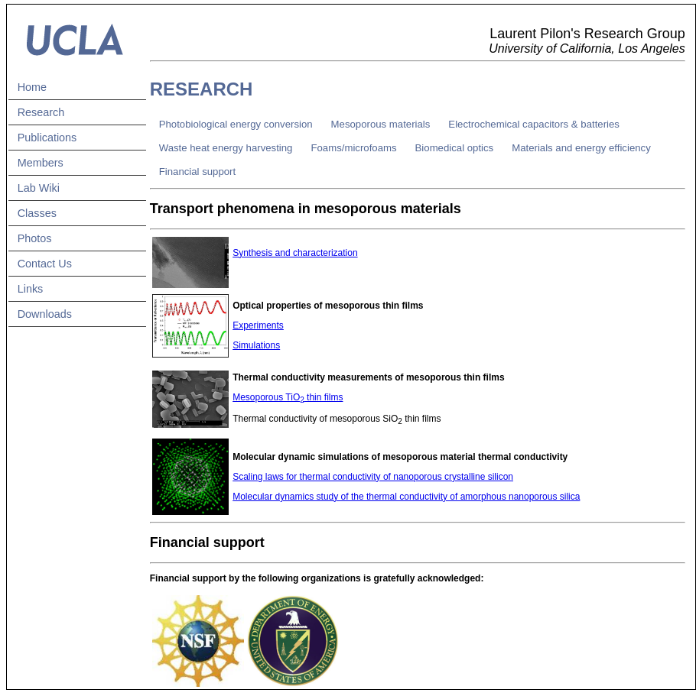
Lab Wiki (39, 188)
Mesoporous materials (381, 124)
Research (41, 112)
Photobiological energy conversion (236, 124)
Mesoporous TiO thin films (288, 397)
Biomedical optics (454, 148)
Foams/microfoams (353, 148)
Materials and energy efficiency (581, 148)
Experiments (258, 325)
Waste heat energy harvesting (226, 148)
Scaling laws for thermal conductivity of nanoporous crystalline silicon (373, 476)
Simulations (256, 345)
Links (31, 289)
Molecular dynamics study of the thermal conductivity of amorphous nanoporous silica (406, 496)
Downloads (45, 314)
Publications (47, 137)
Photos (35, 238)
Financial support (197, 171)
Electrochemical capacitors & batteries (534, 124)
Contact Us (45, 263)
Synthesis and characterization (295, 253)
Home (32, 87)
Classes (37, 213)
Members (40, 163)
